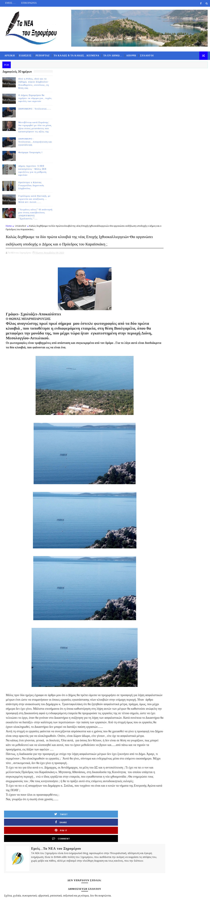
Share (94, 744)
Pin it (120, 744)
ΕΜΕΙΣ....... (8, 3)
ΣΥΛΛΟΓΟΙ (144, 58)
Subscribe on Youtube (185, 93)
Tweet (67, 744)
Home (57, 78)
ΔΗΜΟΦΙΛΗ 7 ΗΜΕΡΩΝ (184, 111)
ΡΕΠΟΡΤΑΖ (40, 58)
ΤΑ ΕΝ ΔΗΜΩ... (110, 58)
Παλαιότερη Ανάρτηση (142, 868)
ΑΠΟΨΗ (129, 58)
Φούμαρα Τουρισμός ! (28, 157)
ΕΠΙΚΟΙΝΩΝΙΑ (26, 3)
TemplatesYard (28, 899)
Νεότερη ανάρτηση (64, 868)
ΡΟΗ (168, 110)
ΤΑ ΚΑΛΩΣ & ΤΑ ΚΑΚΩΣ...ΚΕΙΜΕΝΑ (74, 58)
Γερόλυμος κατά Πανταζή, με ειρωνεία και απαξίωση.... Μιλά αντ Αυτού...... (32, 204)
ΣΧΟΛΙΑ (201, 110)
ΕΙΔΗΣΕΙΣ (22, 58)
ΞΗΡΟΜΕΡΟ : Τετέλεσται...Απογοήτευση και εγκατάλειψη (33, 147)
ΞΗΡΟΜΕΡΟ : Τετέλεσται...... (32, 114)
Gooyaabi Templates (66, 899)
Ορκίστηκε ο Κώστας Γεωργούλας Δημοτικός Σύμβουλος (29, 190)
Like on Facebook (185, 85)
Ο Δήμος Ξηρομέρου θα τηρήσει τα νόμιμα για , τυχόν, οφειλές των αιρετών (33, 103)
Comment (147, 744)
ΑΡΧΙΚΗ (7, 58)
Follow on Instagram (185, 100)
